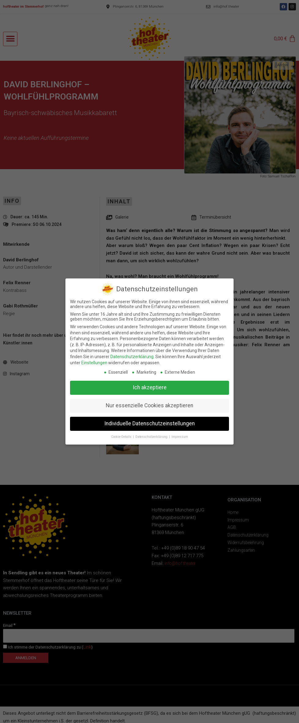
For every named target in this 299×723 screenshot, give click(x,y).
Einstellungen (94, 362)
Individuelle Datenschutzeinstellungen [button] (149, 423)
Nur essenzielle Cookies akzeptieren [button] (149, 405)
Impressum (180, 437)
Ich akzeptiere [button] (150, 387)
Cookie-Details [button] (121, 437)
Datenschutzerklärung (131, 356)
